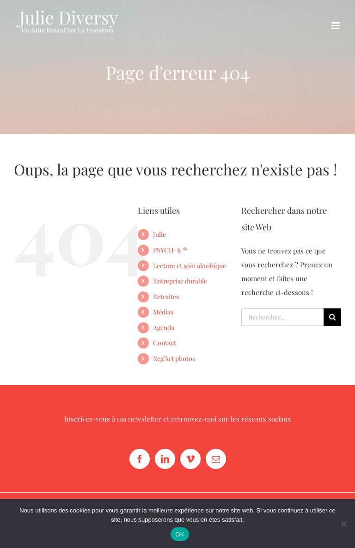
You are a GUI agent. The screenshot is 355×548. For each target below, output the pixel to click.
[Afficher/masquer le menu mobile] (336, 25)
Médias (163, 311)
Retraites (166, 296)
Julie (159, 234)
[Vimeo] (190, 459)
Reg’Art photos (174, 358)
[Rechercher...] (282, 317)
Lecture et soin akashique (189, 265)
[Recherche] (332, 317)
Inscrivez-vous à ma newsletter (112, 418)
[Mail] (216, 459)
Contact (164, 342)
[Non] (343, 523)
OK (179, 534)
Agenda (163, 327)
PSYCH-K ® (170, 250)
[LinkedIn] (165, 459)
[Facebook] (139, 459)
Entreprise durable (180, 281)
